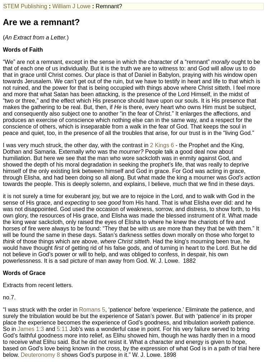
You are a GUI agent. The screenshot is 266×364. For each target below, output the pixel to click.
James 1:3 (31, 329)
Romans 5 (92, 310)
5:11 (62, 329)
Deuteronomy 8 (40, 355)
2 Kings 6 (162, 145)
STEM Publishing (25, 6)
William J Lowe (71, 6)
